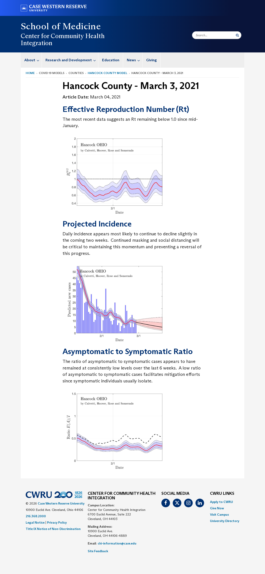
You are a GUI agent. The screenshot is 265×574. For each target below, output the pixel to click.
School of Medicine (61, 26)
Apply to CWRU (221, 502)
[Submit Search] (237, 35)
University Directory (224, 521)
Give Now (217, 508)
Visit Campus (219, 514)
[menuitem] (31, 60)
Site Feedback (98, 551)
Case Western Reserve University (61, 503)
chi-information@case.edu (117, 543)
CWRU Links (222, 493)
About (33, 60)
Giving (151, 60)
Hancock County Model (107, 73)
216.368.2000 (36, 516)
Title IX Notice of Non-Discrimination (53, 529)
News (134, 60)
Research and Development (71, 60)
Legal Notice (35, 522)
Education (110, 60)
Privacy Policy (57, 522)
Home (30, 73)
